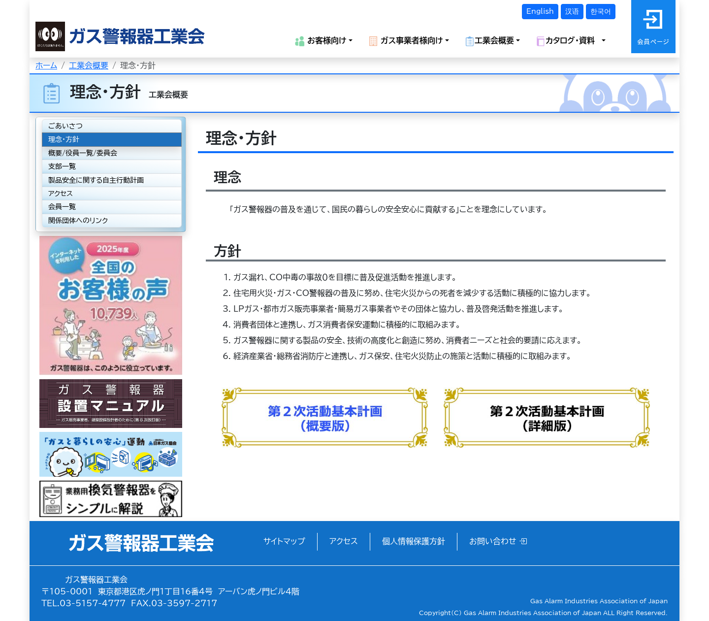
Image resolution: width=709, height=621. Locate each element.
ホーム (46, 65)
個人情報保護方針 (413, 541)
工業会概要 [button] (489, 41)
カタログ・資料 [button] (568, 41)
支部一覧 (62, 166)
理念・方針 (63, 139)
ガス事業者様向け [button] (405, 41)
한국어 (600, 11)
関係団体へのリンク (78, 220)
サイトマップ (284, 541)
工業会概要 (88, 65)
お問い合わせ (498, 541)
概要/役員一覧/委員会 (82, 153)
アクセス (60, 193)
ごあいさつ (65, 126)
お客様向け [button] (321, 41)
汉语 (572, 11)
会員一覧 (62, 206)
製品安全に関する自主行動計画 (96, 180)
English (540, 11)
